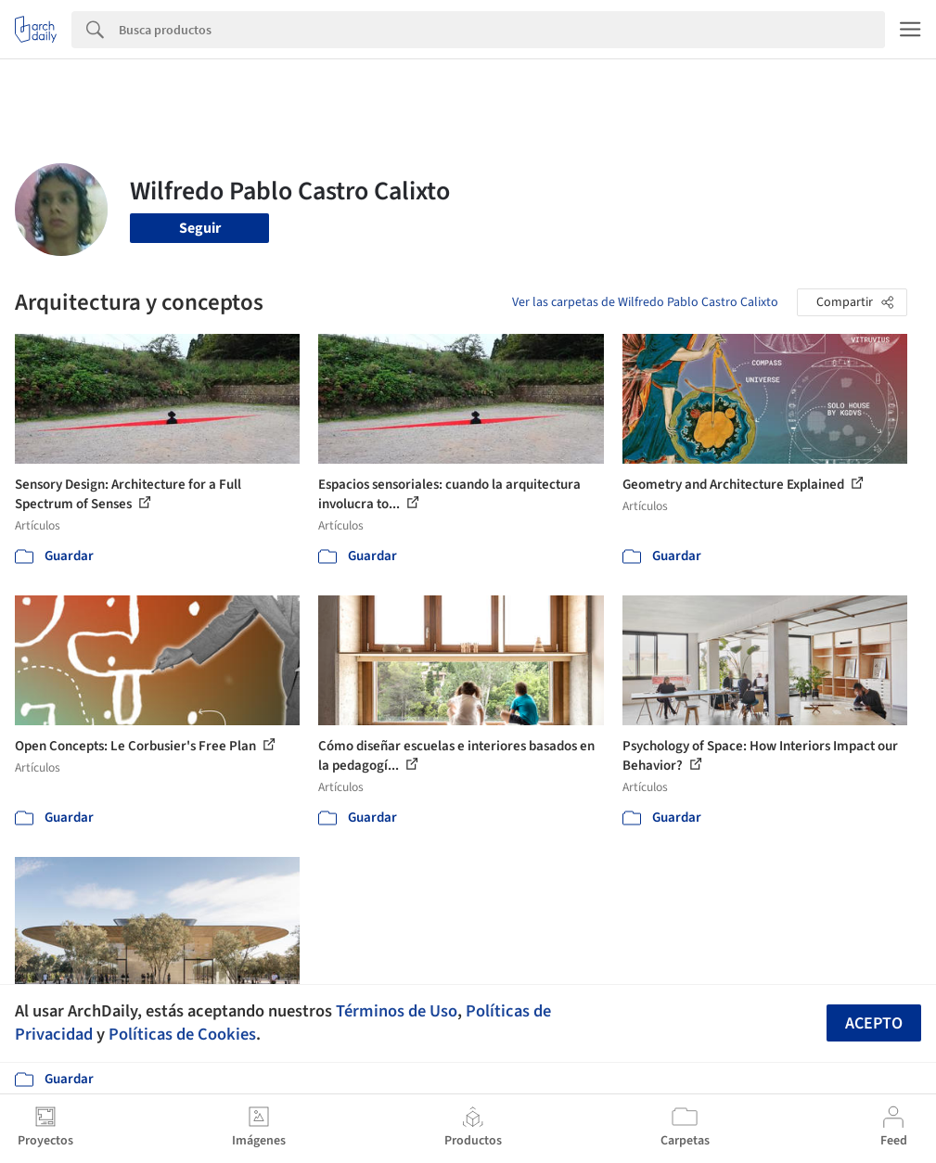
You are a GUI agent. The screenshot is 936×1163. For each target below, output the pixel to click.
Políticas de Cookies (182, 1034)
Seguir (200, 228)
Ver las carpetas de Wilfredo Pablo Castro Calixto (645, 302)
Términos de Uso (396, 1011)
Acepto (874, 1023)
